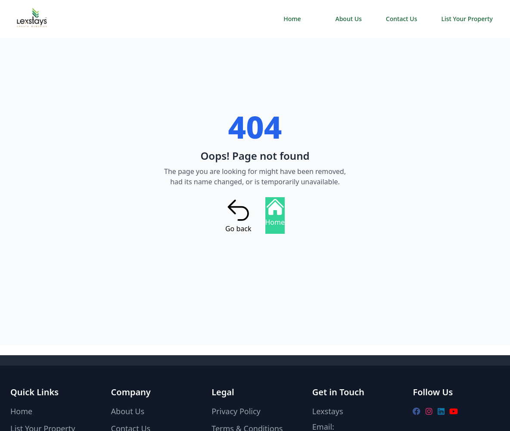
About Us (349, 19)
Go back (238, 215)
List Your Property (467, 19)
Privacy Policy (236, 411)
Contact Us (401, 19)
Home (292, 19)
